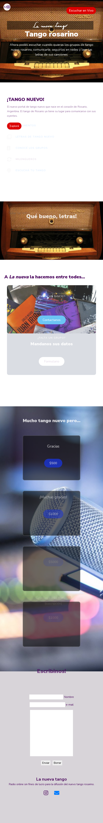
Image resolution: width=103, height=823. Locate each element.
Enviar (45, 763)
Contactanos (52, 310)
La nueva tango (51, 779)
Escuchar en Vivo (81, 10)
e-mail (69, 705)
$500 (53, 453)
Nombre (69, 697)
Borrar (57, 763)
